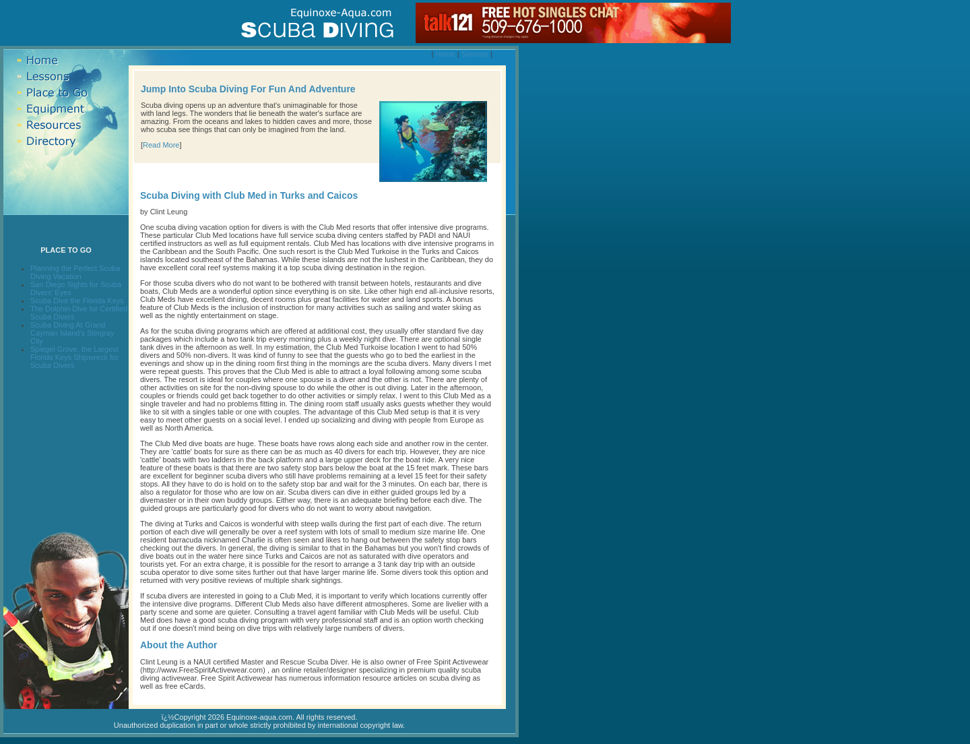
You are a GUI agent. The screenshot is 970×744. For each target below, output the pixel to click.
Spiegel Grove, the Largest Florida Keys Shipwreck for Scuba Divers (74, 357)
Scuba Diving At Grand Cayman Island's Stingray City (72, 333)
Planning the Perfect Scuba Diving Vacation (75, 272)
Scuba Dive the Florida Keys (77, 301)
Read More (161, 145)
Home (445, 54)
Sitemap (474, 54)
